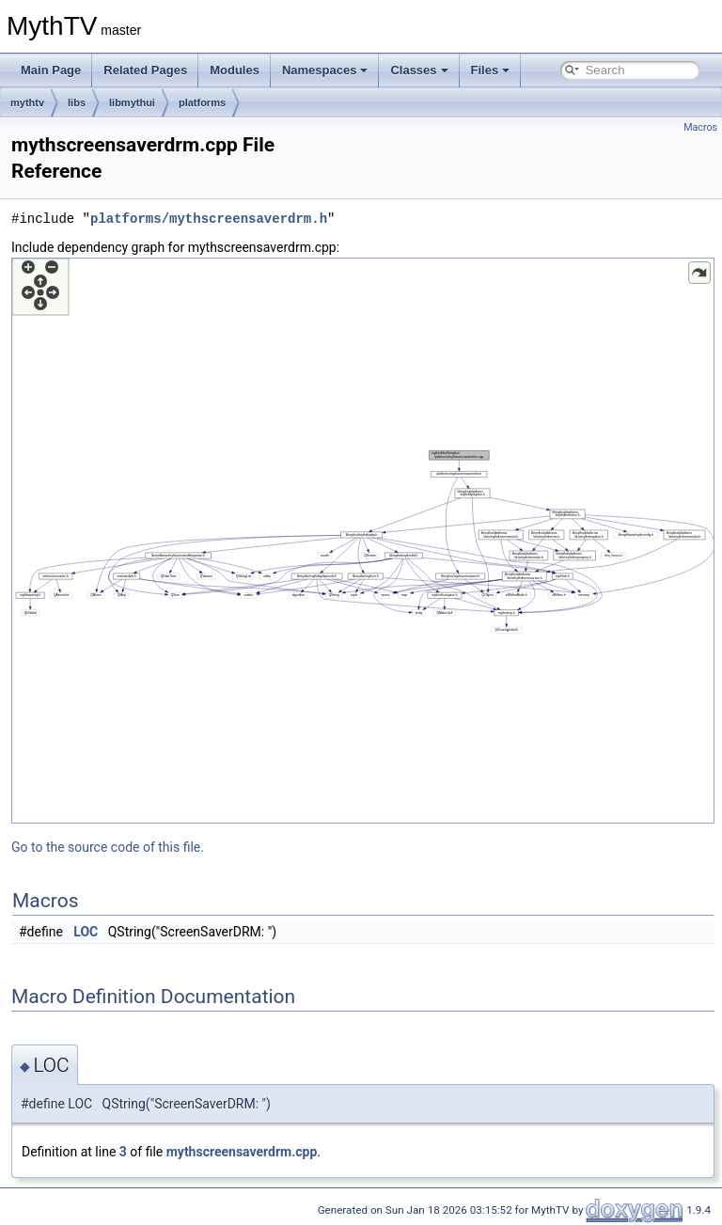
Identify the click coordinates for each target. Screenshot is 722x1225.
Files (490, 70)
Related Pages (145, 70)
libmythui (132, 102)
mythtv (27, 102)
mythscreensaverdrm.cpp (242, 1151)
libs (77, 102)
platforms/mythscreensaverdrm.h (208, 219)
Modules (234, 70)
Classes (418, 70)
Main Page (51, 70)
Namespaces (325, 70)
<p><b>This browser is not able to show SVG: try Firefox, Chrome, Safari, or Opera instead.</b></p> (363, 541)
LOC (85, 931)
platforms (202, 102)
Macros (700, 127)
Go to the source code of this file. (107, 847)
